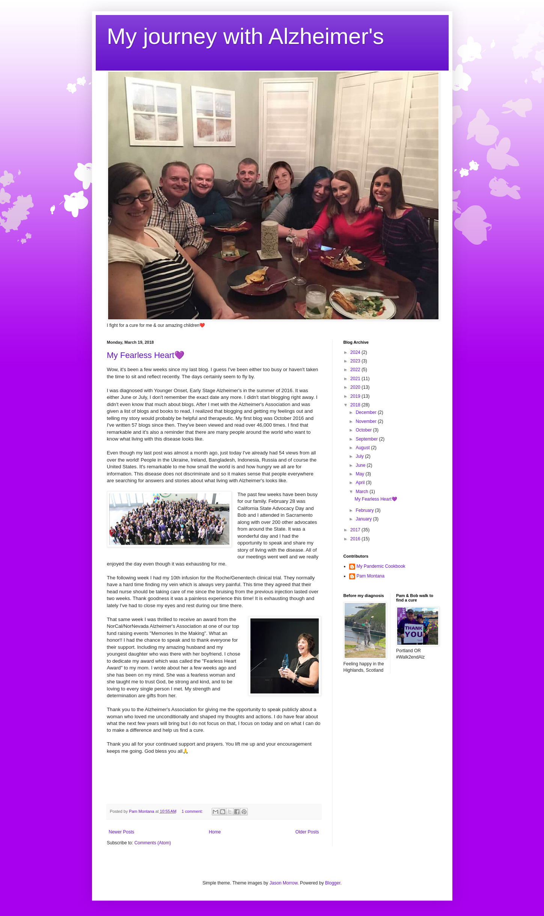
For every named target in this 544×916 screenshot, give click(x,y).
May (360, 474)
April (361, 482)
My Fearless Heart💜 (146, 355)
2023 (356, 361)
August (363, 447)
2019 (356, 396)
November (367, 421)
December (367, 412)
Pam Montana (371, 576)
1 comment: (193, 811)
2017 (356, 529)
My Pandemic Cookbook (381, 566)
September (367, 439)
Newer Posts (121, 832)
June (361, 465)
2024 (356, 352)
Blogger (333, 883)
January (364, 519)
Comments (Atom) (152, 842)
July (360, 456)
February (365, 510)
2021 (356, 378)
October (364, 430)
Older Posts (307, 832)
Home (215, 832)
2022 (356, 369)
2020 (356, 387)
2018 (356, 405)
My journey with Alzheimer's (245, 36)
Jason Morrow (284, 883)
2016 (356, 538)
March (362, 491)
